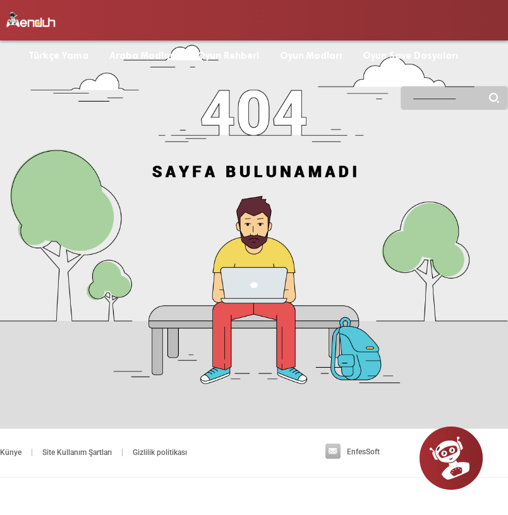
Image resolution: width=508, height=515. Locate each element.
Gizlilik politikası (160, 452)
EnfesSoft (352, 452)
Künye (10, 452)
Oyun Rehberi (228, 55)
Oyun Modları (311, 55)
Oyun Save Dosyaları (410, 55)
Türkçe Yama (58, 55)
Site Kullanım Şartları (77, 452)
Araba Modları (142, 55)
